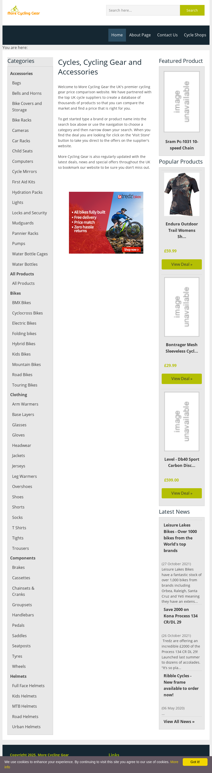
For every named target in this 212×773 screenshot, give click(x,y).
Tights (17, 538)
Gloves (18, 435)
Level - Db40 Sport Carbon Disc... (182, 466)
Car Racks (21, 141)
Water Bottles (24, 264)
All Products (23, 283)
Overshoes (22, 486)
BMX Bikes (21, 302)
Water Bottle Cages (29, 254)
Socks (17, 517)
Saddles (19, 629)
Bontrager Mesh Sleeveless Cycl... (181, 348)
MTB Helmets (24, 700)
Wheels (19, 660)
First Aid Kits (23, 182)
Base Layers (23, 414)
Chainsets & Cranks (30, 588)
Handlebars (22, 608)
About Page (140, 35)
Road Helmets (25, 710)
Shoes (17, 497)
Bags (16, 83)
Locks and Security (29, 213)
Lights (17, 202)
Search (192, 10)
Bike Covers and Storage (27, 107)
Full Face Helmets (28, 679)
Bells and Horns (26, 93)
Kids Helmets (24, 689)
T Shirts (19, 528)
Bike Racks (21, 120)
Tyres (17, 649)
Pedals (18, 619)
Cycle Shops (195, 35)
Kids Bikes (21, 354)
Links (114, 756)
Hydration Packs (27, 192)
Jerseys (18, 466)
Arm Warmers (25, 404)
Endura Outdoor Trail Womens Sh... (182, 230)
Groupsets (21, 598)
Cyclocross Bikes (27, 313)
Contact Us (168, 35)
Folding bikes (24, 333)
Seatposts (21, 639)
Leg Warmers (24, 476)
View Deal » (181, 264)
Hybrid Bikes (23, 343)
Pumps (18, 243)
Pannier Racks (25, 233)
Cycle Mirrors (24, 171)
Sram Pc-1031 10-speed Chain (182, 111)
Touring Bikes (24, 385)
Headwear (21, 445)
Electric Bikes (24, 323)
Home (118, 35)
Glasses (19, 425)
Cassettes (21, 577)
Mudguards (22, 223)
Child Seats (22, 151)
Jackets (18, 455)
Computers (22, 161)
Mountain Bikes (26, 364)
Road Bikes (22, 374)
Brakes (18, 567)
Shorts (18, 507)
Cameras (20, 130)
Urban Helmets (26, 720)
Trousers (20, 548)
